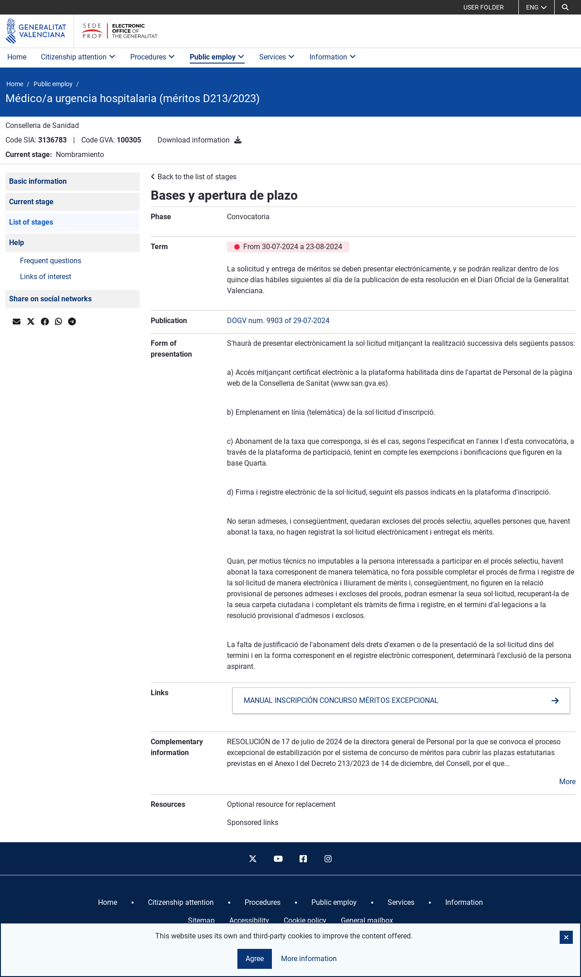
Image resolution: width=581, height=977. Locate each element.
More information (309, 958)
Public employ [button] (217, 57)
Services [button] (277, 57)
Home (16, 57)
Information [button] (333, 57)
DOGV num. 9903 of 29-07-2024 (278, 320)
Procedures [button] (152, 57)
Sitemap (201, 920)
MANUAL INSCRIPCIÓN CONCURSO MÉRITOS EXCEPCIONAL (341, 700)
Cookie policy (305, 920)
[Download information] (237, 140)
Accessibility (249, 920)
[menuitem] (107, 903)
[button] (565, 7)
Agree (255, 958)
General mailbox (367, 920)
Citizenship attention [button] (78, 57)
